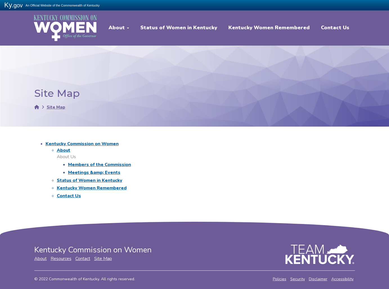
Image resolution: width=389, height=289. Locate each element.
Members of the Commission (99, 165)
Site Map (56, 107)
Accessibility (342, 279)
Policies (279, 279)
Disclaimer (318, 279)
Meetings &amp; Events (94, 172)
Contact (82, 259)
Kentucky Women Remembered (269, 27)
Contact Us (335, 27)
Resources (61, 259)
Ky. (13, 5)
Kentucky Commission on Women (82, 144)
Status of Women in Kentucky (178, 27)
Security (297, 279)
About (119, 27)
